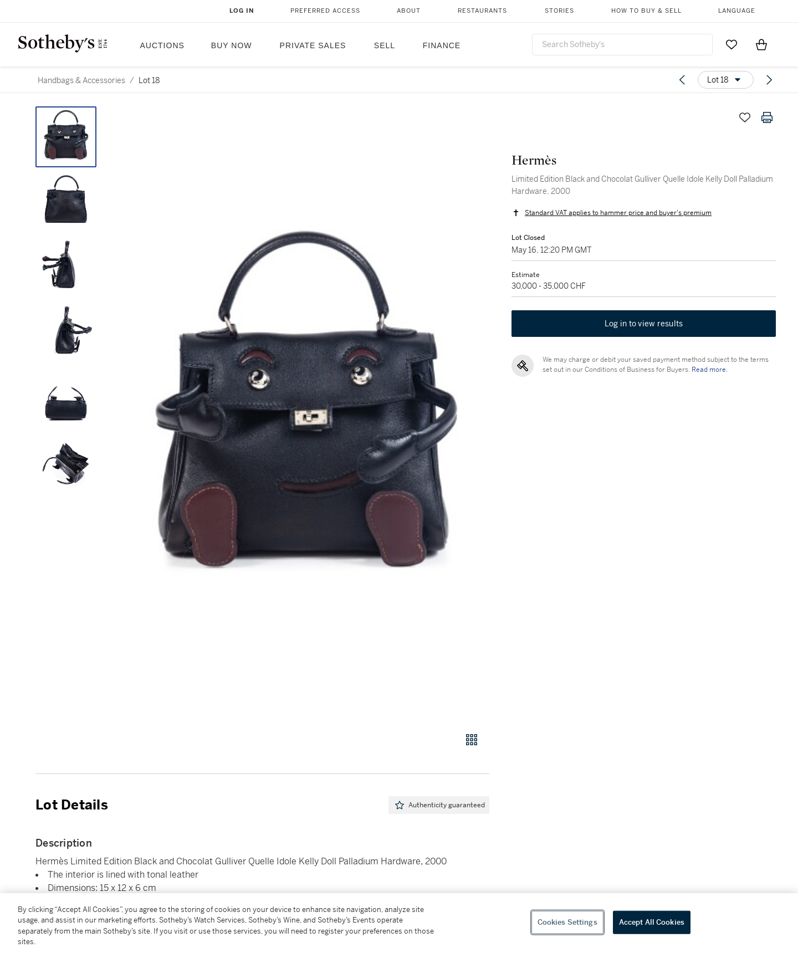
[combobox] (622, 44)
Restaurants (482, 10)
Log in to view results (644, 324)
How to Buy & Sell (646, 10)
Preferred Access (325, 10)
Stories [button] (559, 10)
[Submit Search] (699, 44)
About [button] (409, 10)
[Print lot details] (767, 117)
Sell (384, 45)
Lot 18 (149, 80)
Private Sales (313, 45)
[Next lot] (769, 80)
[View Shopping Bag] (761, 44)
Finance (442, 45)
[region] (399, 923)
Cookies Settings (567, 922)
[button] (304, 413)
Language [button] (736, 10)
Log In (241, 10)
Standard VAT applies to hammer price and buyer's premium (618, 212)
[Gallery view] (471, 740)
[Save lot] (745, 117)
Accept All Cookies (651, 922)
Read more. (710, 369)
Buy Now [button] (231, 45)
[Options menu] (726, 80)
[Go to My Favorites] (731, 44)
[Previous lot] (682, 80)
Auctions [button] (162, 45)
